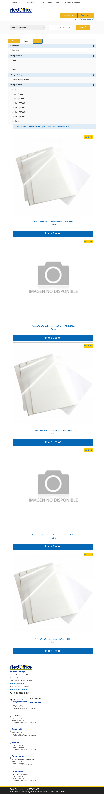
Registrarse (85, 15)
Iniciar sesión (68, 15)
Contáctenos (31, 3)
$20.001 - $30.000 (17, 108)
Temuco (15, 743)
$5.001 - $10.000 (17, 99)
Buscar (82, 27)
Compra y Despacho (73, 3)
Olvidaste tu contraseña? (84, 19)
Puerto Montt (18, 756)
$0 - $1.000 (15, 90)
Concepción (17, 729)
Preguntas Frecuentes (50, 3)
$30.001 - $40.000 (17, 112)
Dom (12, 65)
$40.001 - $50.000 (17, 117)
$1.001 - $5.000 (16, 94)
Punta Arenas (18, 772)
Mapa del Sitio (60, 792)
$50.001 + (14, 121)
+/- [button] (37, 41)
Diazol (13, 61)
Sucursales (15, 3)
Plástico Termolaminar (19, 80)
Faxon (13, 70)
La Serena (16, 716)
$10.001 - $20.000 (17, 103)
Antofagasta (35, 702)
